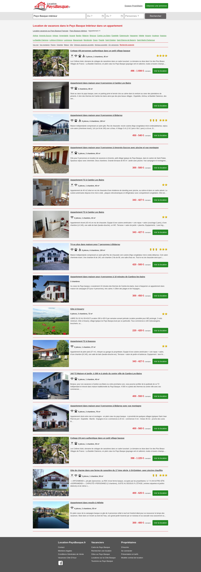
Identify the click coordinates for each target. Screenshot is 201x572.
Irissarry (148, 36)
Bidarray (85, 36)
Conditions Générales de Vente (71, 554)
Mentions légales (65, 551)
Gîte (71, 45)
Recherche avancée (127, 45)
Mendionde (88, 40)
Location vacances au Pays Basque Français (50, 31)
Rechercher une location (101, 551)
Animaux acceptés (101, 45)
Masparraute (77, 40)
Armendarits (63, 36)
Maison (66, 45)
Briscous (93, 36)
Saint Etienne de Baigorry (126, 40)
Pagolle (101, 40)
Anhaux (55, 36)
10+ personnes (113, 45)
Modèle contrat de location (132, 558)
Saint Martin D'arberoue (146, 40)
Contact (61, 547)
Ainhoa (35, 36)
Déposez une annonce (156, 6)
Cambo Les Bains (104, 36)
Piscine (53, 45)
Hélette (141, 36)
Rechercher (155, 16)
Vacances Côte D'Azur (67, 558)
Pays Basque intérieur (78, 31)
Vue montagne (45, 45)
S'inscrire (125, 547)
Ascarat (72, 36)
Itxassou (163, 36)
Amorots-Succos (45, 36)
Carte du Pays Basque (100, 547)
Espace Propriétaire (134, 6)
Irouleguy (155, 36)
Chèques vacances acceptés (84, 45)
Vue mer (36, 45)
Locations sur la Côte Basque (103, 558)
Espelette (115, 36)
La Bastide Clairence (40, 40)
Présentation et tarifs (129, 554)
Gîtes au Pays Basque (100, 554)
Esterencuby (124, 36)
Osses (95, 40)
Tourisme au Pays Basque (102, 561)
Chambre (60, 45)
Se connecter (126, 551)
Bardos (78, 36)
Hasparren (134, 36)
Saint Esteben (110, 40)
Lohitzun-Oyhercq (56, 40)
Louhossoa (68, 40)
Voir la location (160, 71)
